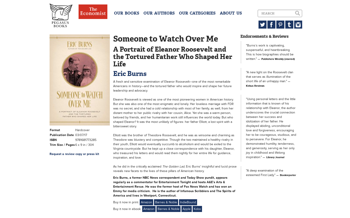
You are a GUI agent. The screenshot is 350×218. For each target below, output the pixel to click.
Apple (187, 209)
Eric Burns (130, 73)
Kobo (197, 209)
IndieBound (188, 202)
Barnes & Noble (166, 202)
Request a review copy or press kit (74, 154)
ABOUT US (231, 13)
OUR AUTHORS (159, 13)
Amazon (146, 202)
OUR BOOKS (126, 13)
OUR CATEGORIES (197, 13)
